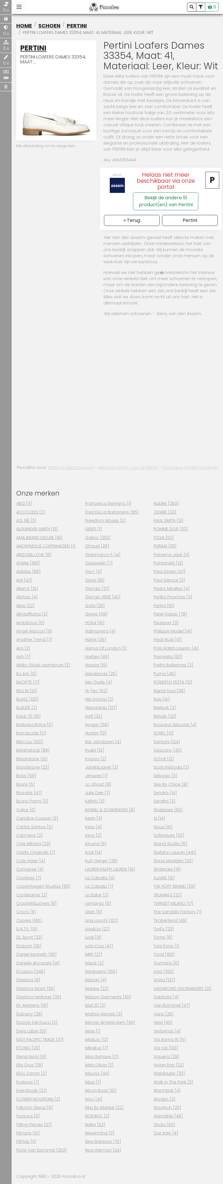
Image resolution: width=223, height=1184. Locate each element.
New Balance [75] (103, 1141)
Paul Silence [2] (169, 580)
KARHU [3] (95, 801)
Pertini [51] (164, 606)
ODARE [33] (165, 512)
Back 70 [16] (28, 716)
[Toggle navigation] (19, 7)
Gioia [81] (95, 580)
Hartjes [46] (97, 656)
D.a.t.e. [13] (26, 929)
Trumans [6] (166, 963)
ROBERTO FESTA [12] (173, 682)
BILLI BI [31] (26, 691)
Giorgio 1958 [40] (103, 597)
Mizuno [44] (97, 1073)
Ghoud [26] (97, 546)
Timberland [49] (170, 920)
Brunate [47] (29, 793)
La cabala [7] (99, 886)
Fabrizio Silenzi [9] (34, 1107)
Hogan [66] (97, 725)
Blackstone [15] (32, 759)
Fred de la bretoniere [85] (112, 512)
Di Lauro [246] (30, 971)
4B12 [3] (24, 503)
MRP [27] (93, 954)
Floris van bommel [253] (41, 1150)
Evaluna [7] (27, 1082)
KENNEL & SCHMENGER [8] (110, 810)
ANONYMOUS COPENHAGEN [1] (45, 546)
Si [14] (159, 818)
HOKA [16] (95, 623)
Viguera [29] (166, 1056)
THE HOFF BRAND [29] (174, 886)
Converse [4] (30, 869)
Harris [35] (95, 639)
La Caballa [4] (100, 878)
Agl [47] (24, 580)
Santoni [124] (167, 742)
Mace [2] (94, 963)
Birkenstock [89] (33, 750)
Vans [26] (164, 1014)
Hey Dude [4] (98, 682)
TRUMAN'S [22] (168, 895)
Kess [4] (93, 827)
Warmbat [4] (167, 1090)
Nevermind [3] (99, 1133)
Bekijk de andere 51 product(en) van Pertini (166, 201)
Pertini (77, 25)
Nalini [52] (95, 1125)
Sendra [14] (165, 793)
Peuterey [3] (166, 623)
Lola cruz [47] (99, 946)
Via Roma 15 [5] (170, 1039)
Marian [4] (96, 980)
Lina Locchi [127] (101, 920)
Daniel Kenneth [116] (36, 954)
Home (24, 25)
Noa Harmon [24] (103, 1150)
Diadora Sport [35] (35, 988)
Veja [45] (163, 1022)
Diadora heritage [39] (38, 997)
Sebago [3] (165, 776)
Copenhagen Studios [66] (43, 886)
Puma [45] (165, 674)
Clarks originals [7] (35, 852)
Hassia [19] (96, 665)
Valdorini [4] (166, 997)
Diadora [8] (28, 980)
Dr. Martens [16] (32, 1005)
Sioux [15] (163, 827)
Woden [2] (164, 1099)
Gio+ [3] (93, 571)
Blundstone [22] (32, 767)
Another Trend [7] (34, 639)
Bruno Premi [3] (32, 801)
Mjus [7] (93, 1082)
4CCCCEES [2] (30, 512)
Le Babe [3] (97, 895)
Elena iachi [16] (31, 1056)
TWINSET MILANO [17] (173, 903)
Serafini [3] (164, 801)
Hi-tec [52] (96, 691)
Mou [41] (93, 1099)
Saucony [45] (168, 750)
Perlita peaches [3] (173, 597)
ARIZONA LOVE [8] (33, 555)
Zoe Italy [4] (166, 1133)
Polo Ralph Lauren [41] (176, 648)
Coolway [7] (28, 878)
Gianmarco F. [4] (103, 555)
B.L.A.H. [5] (26, 674)
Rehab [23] (165, 716)
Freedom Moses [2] (105, 520)
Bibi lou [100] (29, 742)
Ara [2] (23, 648)
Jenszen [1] (96, 776)
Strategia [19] (167, 869)
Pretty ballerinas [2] (173, 665)
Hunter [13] (96, 733)
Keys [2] (93, 835)
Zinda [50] (164, 1125)
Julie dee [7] (97, 793)
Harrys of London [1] (106, 648)
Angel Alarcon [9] (34, 631)
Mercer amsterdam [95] (110, 1022)
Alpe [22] (25, 606)
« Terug (132, 220)
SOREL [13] (164, 733)
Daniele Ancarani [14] (38, 963)
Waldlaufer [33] (169, 1073)
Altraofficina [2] (32, 614)
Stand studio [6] (170, 844)
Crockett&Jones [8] (36, 903)
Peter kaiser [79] (170, 614)
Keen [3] (93, 818)
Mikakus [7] (96, 1048)
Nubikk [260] (166, 503)
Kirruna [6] (96, 844)
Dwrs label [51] (31, 1031)
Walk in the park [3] (173, 1082)
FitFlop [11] (26, 1141)
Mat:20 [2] (95, 1005)
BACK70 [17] (27, 682)
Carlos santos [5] (34, 827)
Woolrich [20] (167, 1107)
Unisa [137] (164, 980)
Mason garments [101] (108, 997)
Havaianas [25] (101, 674)
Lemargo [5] (98, 903)
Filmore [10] (28, 1133)
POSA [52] (164, 537)
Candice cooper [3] (37, 818)
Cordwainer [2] (31, 895)
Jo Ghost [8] (98, 784)
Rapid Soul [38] (169, 691)
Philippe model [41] (173, 631)
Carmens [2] (29, 835)
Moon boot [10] (100, 1090)
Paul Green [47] (170, 571)
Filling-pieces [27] (34, 1125)
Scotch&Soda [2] (171, 767)
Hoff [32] (93, 716)
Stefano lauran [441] (175, 852)
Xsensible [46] (168, 1116)
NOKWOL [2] (97, 1116)
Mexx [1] (92, 1031)
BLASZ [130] (27, 699)
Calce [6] (26, 810)
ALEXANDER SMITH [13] (37, 529)
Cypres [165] (29, 920)
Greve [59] (96, 614)
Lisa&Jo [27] (97, 929)
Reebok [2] (165, 707)
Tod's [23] (164, 929)
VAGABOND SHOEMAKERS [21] (182, 988)
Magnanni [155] (101, 971)
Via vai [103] (166, 1048)
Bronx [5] (25, 784)
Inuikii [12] (94, 750)
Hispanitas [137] (101, 707)
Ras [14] (162, 699)
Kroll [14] (93, 852)
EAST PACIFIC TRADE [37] (40, 1039)
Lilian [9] (93, 912)
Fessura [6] (28, 1116)
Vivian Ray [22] (169, 1065)
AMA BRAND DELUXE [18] (39, 537)
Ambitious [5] (30, 623)
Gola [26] (95, 606)
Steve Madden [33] (173, 861)
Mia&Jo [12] (96, 1039)
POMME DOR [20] (171, 529)
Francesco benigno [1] (108, 503)
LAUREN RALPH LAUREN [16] (110, 869)
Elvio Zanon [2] (31, 1073)
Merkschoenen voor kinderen (128, 467)
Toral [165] (164, 954)
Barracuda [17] (31, 733)
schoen (49, 25)
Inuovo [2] (95, 759)
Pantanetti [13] (168, 563)
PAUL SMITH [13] (169, 520)
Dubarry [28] (29, 1014)
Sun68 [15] (164, 878)
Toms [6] (163, 937)
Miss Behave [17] (102, 1056)
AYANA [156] (28, 563)
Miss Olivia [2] (99, 1065)
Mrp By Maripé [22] (104, 1107)
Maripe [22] (97, 988)
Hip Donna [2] (99, 699)
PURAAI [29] (165, 546)
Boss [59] (26, 776)
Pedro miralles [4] (172, 588)
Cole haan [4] (30, 861)
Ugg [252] (164, 971)
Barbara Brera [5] (34, 725)
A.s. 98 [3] (26, 520)
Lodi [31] (93, 937)
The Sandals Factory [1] (178, 912)
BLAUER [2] (26, 707)
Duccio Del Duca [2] (36, 1022)
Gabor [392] (98, 537)
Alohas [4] (27, 597)
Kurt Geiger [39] (101, 861)
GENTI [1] (93, 529)
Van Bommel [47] (172, 1005)
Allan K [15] (27, 588)
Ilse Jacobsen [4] (103, 742)
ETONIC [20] (28, 1048)
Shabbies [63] (168, 810)
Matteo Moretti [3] (103, 1014)
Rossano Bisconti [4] (175, 725)
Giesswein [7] (99, 563)
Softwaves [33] (169, 835)
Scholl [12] (164, 759)
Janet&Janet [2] (101, 767)
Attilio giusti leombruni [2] (43, 665)
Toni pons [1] (166, 946)
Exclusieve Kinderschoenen (190, 467)
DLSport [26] (29, 946)
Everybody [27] (31, 1090)
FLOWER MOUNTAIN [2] (38, 1099)
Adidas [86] (28, 571)
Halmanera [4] (100, 631)
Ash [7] (23, 656)
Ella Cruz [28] (29, 1065)
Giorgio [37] (97, 588)
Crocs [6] (26, 912)
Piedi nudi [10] (168, 639)
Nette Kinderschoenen (71, 467)
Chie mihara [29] (33, 844)
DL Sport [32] (29, 937)
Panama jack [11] (171, 555)
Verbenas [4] (167, 1031)
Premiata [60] (168, 656)
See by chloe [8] (171, 784)
